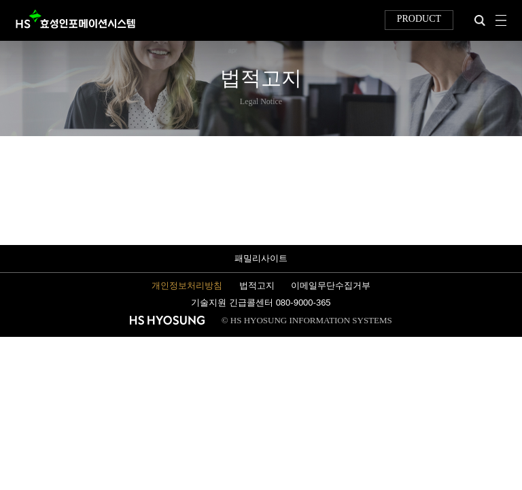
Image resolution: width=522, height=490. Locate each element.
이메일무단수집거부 (330, 285)
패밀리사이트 (261, 258)
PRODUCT (419, 19)
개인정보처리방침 (187, 285)
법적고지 (257, 285)
